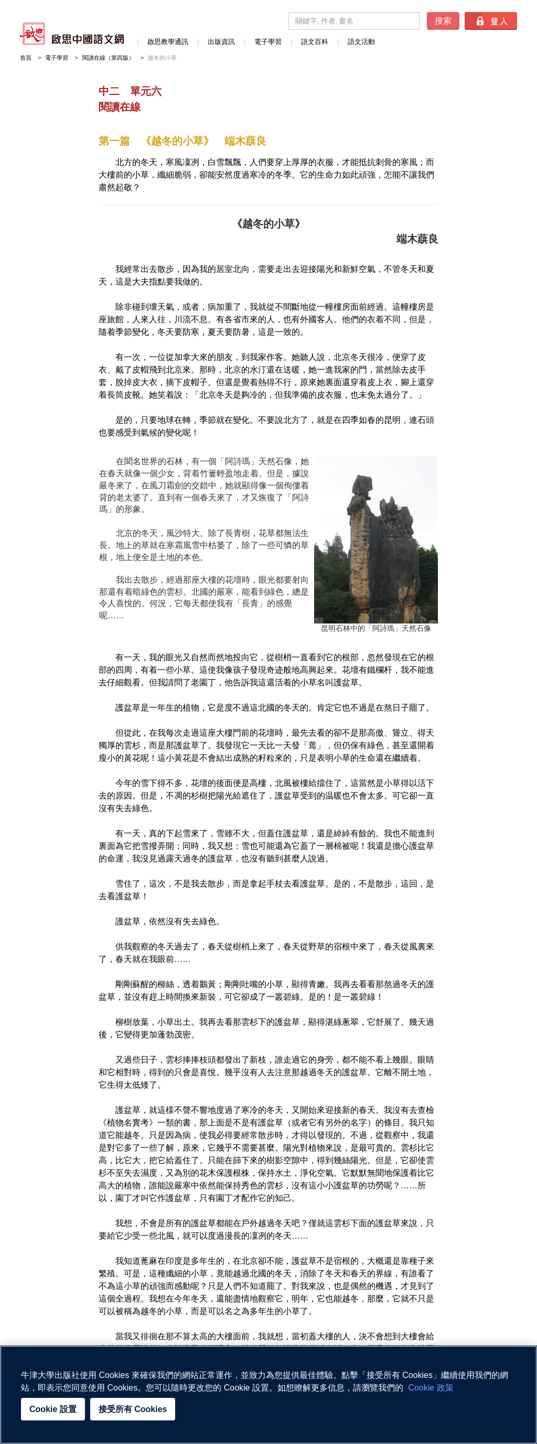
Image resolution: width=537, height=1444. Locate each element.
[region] (268, 1394)
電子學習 (268, 42)
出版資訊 (221, 42)
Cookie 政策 (430, 1387)
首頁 (25, 57)
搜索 (443, 20)
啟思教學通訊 (167, 42)
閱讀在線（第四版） (108, 57)
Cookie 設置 (53, 1409)
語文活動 (361, 42)
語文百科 (314, 42)
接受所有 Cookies (133, 1409)
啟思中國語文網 (72, 34)
